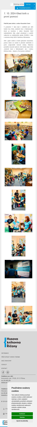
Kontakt (4, 368)
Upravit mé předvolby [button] (22, 421)
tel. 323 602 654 (5, 393)
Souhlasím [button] (22, 413)
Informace (5, 353)
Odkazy (4, 364)
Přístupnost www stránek (10, 357)
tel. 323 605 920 (5, 380)
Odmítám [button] (22, 417)
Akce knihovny (6, 361)
